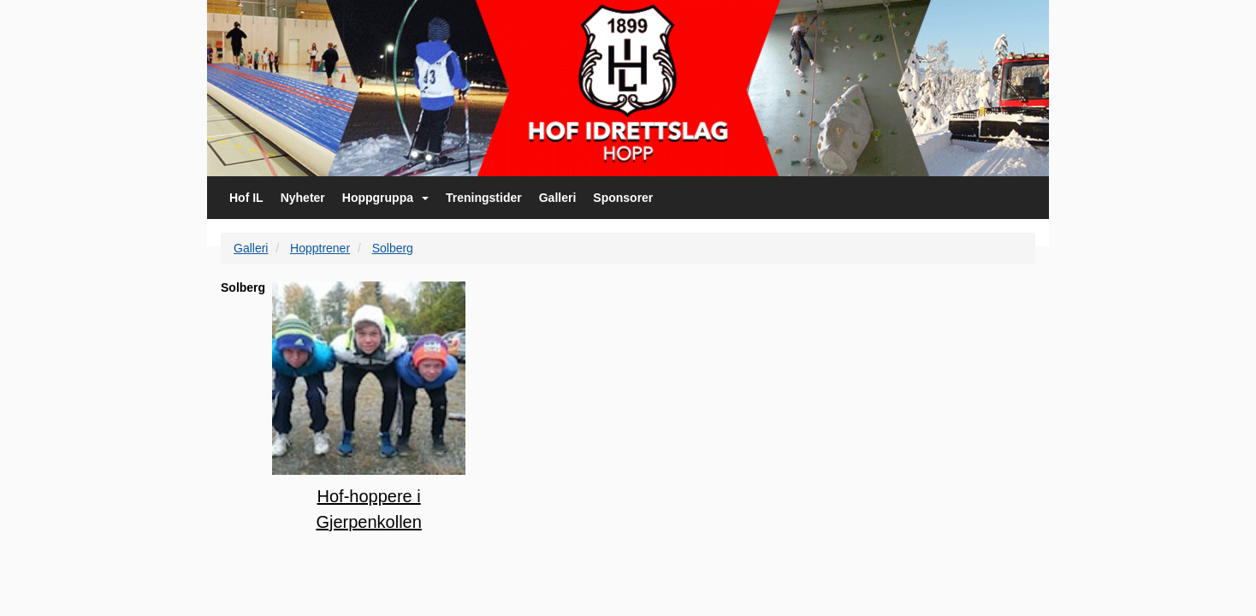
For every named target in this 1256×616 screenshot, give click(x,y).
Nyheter (303, 197)
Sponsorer (623, 197)
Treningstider (484, 197)
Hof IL (246, 197)
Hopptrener (320, 248)
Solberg (392, 248)
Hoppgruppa (385, 197)
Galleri (558, 197)
